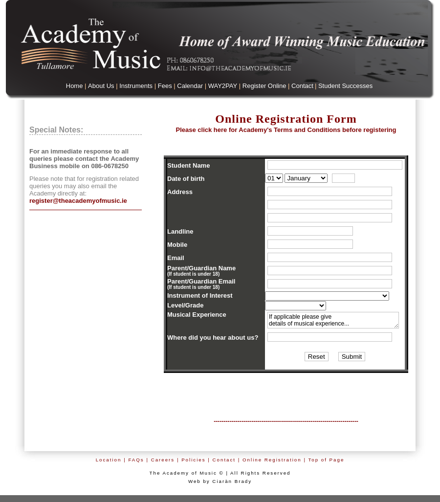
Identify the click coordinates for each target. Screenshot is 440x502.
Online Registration (272, 459)
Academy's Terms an (286, 129)
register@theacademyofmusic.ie (78, 200)
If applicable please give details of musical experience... (333, 320)
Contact (302, 85)
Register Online (264, 85)
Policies (193, 459)
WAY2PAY (222, 85)
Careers (163, 459)
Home (74, 85)
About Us (101, 85)
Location (109, 459)
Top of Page (326, 459)
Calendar (190, 85)
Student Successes (345, 85)
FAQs (136, 459)
